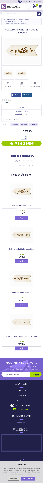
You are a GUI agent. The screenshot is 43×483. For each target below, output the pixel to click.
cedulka (15, 124)
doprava (33, 124)
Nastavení (13, 478)
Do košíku (21, 217)
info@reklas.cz (24, 409)
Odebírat (35, 374)
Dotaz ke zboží (35, 84)
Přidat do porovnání (8, 85)
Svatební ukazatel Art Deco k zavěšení (21, 336)
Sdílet (16, 95)
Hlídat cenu (21, 84)
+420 (24, 405)
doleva (24, 124)
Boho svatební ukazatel (21, 293)
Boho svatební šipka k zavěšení (21, 249)
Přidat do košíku (21, 143)
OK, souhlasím (28, 478)
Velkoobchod (20, 422)
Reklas (25, 112)
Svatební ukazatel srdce (21, 205)
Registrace (38, 2)
